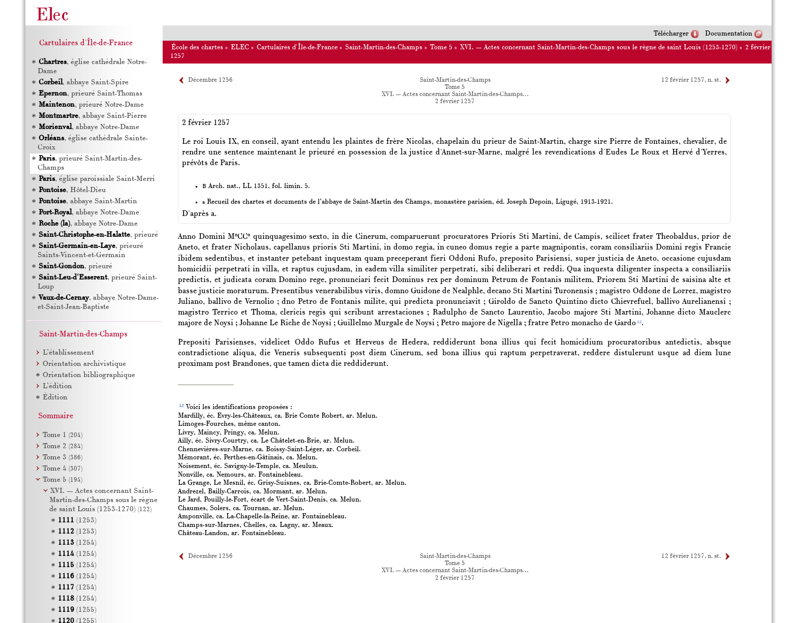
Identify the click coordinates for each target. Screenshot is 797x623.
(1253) (77, 520)
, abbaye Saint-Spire (84, 82)
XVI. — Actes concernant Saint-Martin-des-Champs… (455, 94)
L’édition (57, 386)
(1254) (77, 543)
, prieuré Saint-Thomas (90, 94)
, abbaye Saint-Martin (88, 201)
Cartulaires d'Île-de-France (297, 47)
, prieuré (98, 235)
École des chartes (197, 47)
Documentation (728, 33)
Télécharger (671, 33)
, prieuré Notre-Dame (91, 105)
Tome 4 (62, 469)
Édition (55, 397)
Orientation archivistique (84, 364)
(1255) (77, 610)
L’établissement (68, 353)
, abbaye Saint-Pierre (93, 116)
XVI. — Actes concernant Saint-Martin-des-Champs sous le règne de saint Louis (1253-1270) (599, 47)
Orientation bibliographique (89, 375)
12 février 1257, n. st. (691, 80)
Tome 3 (62, 457)
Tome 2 (62, 446)
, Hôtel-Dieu (72, 190)
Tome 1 (62, 435)
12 (639, 322)
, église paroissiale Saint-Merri (97, 179)
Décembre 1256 (210, 80)
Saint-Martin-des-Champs (383, 47)
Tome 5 (441, 47)
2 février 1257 (455, 102)
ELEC (240, 47)
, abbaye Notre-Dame (89, 127)
